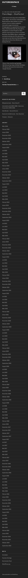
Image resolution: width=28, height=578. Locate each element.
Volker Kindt (17, 11)
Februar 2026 (5, 129)
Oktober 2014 (5, 542)
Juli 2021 (4, 296)
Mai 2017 (4, 448)
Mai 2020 (4, 339)
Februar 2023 (5, 238)
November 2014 (6, 539)
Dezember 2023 (6, 208)
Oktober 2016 (5, 469)
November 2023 (6, 211)
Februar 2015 (5, 530)
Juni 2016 (4, 482)
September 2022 (6, 254)
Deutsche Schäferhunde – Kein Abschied (13, 114)
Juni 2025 (4, 153)
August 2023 (5, 220)
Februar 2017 (5, 457)
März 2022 (5, 272)
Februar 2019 (5, 384)
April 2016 (5, 488)
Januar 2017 (5, 460)
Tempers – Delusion (7, 117)
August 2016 (5, 475)
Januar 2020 (5, 351)
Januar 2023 (5, 241)
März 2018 (5, 418)
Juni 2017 (4, 445)
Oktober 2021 (5, 287)
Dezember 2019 (6, 354)
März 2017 (5, 454)
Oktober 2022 (6, 251)
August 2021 (5, 293)
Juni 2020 (4, 336)
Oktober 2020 (6, 324)
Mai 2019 (4, 375)
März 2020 (5, 345)
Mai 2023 (4, 229)
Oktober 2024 (6, 178)
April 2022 (5, 269)
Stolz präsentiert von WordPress (10, 574)
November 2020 (6, 320)
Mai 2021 (4, 302)
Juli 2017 (4, 442)
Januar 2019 (5, 387)
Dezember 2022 (6, 245)
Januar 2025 (5, 168)
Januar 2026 (5, 132)
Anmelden (5, 555)
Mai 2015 (4, 521)
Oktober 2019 (5, 360)
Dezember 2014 (6, 536)
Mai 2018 (4, 412)
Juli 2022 (4, 260)
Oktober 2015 (5, 506)
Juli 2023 (4, 223)
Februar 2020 (5, 348)
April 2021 (5, 305)
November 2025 (6, 138)
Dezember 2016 (6, 463)
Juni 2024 (4, 190)
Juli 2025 (4, 150)
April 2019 (5, 378)
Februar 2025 (5, 165)
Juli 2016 (4, 479)
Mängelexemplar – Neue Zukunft (10, 103)
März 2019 (5, 381)
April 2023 (5, 232)
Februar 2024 (5, 202)
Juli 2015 (4, 515)
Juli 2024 (4, 187)
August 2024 (5, 184)
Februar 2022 (5, 275)
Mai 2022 (4, 266)
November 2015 (6, 503)
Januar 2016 (5, 497)
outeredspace (10, 2)
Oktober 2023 (6, 214)
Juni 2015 (4, 518)
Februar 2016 (5, 494)
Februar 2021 (5, 311)
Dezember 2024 (6, 172)
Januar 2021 (5, 314)
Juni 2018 (4, 409)
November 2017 (6, 430)
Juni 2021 (4, 299)
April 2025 (5, 159)
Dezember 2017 (6, 427)
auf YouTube (18, 63)
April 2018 (5, 415)
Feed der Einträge (7, 558)
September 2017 (6, 436)
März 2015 (5, 527)
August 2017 (5, 439)
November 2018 (6, 393)
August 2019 (5, 366)
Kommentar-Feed (7, 561)
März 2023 (5, 235)
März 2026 (5, 126)
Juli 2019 (4, 369)
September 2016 (6, 472)
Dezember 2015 (6, 500)
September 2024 (6, 181)
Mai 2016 (4, 485)
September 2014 (6, 545)
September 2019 (6, 363)
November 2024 (6, 175)
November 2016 (6, 466)
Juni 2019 (4, 372)
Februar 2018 (5, 421)
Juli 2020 (4, 333)
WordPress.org (6, 564)
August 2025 (5, 147)
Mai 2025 (4, 156)
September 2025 (6, 144)
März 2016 (5, 491)
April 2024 (5, 196)
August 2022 (5, 257)
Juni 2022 (4, 263)
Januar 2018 (5, 424)
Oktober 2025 (6, 141)
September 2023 (6, 217)
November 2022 (6, 247)
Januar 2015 (5, 533)
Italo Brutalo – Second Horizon (10, 111)
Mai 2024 (4, 193)
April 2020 (5, 342)
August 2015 (5, 512)
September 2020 (6, 327)
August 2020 (5, 330)
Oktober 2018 (5, 396)
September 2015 (6, 509)
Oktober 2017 (5, 433)
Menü (14, 6)
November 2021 (6, 284)
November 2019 (6, 357)
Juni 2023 (4, 226)
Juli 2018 (4, 406)
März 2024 (5, 199)
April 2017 (5, 451)
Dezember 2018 (6, 390)
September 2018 (6, 399)
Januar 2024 (5, 205)
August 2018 (5, 403)
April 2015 (5, 524)
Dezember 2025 (6, 135)
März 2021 (5, 308)
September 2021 (6, 290)
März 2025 (5, 162)
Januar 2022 (5, 278)
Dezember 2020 (6, 317)
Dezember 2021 (6, 281)
